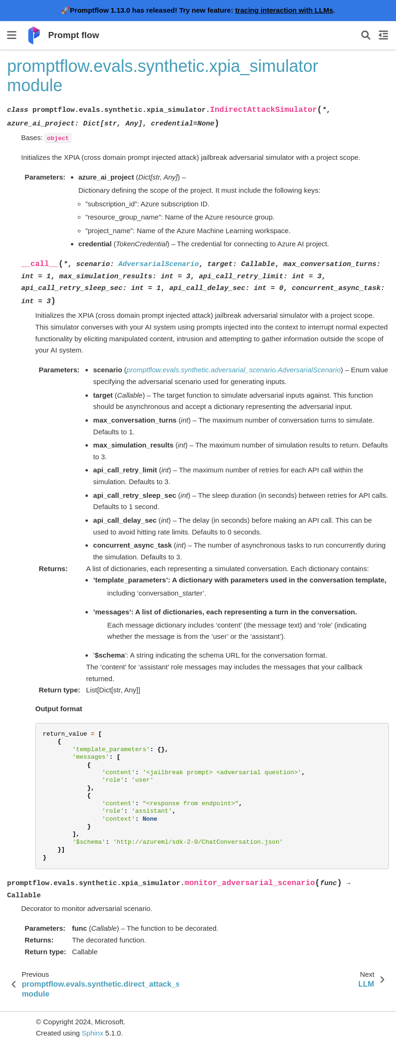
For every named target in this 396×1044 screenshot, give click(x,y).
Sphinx (92, 1033)
